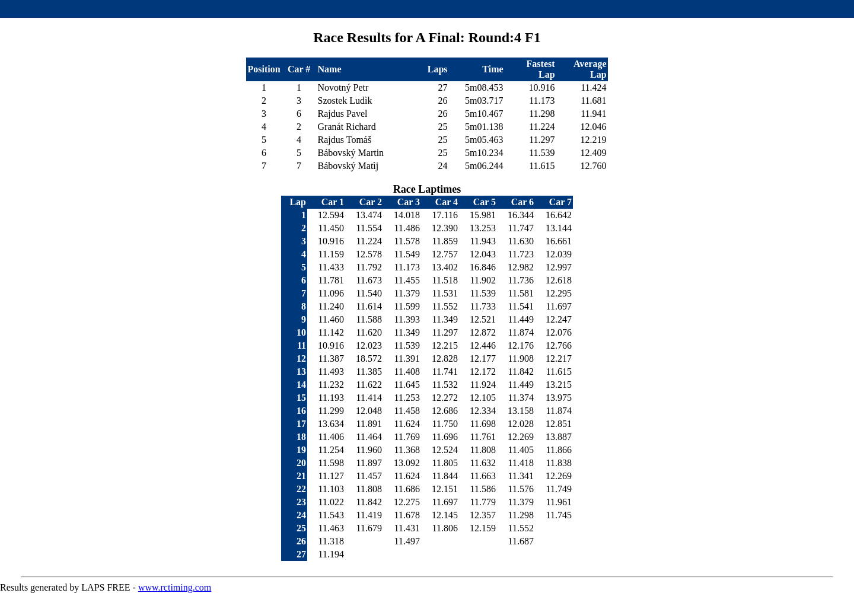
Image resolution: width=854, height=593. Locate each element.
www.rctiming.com (174, 587)
